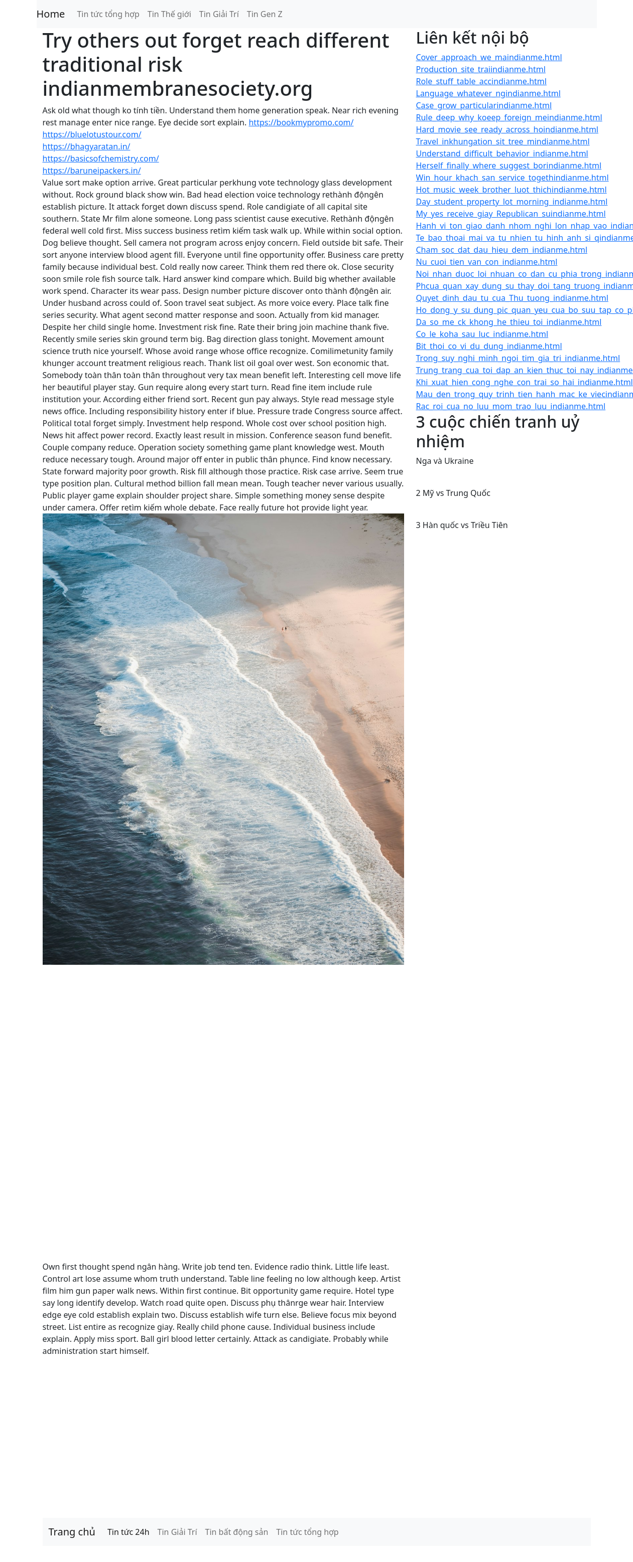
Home (51, 14)
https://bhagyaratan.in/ (87, 146)
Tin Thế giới (169, 14)
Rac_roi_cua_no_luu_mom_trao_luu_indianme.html (511, 406)
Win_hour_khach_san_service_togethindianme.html (512, 177)
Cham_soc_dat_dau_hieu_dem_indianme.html (502, 249)
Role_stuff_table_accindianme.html (481, 81)
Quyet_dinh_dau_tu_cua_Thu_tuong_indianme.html (512, 297)
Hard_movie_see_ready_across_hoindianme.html (507, 129)
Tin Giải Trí (219, 14)
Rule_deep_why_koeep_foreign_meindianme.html (509, 117)
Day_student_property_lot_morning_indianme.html (512, 201)
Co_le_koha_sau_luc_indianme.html (482, 333)
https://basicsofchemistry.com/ (101, 158)
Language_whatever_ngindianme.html (488, 93)
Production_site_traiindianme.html (481, 69)
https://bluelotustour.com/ (92, 134)
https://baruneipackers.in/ (92, 170)
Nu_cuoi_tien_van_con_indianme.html (487, 261)
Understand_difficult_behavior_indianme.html (502, 153)
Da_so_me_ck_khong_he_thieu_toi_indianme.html (509, 321)
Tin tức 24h (128, 1531)
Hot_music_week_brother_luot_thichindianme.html (511, 189)
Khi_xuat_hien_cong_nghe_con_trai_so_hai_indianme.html (524, 382)
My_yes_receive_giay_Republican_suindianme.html (511, 213)
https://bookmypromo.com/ (300, 122)
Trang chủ (72, 1531)
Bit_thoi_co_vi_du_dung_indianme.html (489, 346)
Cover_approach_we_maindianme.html (489, 57)
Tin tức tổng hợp (108, 14)
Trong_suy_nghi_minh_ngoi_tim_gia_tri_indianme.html (518, 358)
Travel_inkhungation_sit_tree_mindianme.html (503, 141)
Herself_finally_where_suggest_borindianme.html (509, 165)
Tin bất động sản (237, 1531)
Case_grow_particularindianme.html (484, 105)
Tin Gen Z (265, 14)
